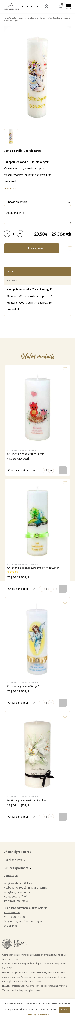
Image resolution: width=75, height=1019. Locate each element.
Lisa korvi (35, 248)
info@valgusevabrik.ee (17, 892)
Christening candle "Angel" (23, 686)
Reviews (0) (12, 280)
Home (6, 18)
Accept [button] (64, 1009)
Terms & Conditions (37, 1014)
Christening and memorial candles (24, 18)
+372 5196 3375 (12, 896)
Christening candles (48, 18)
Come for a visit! (30, 6)
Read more (10, 188)
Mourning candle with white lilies (26, 800)
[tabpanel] (37, 76)
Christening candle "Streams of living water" (33, 567)
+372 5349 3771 (12, 912)
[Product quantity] (13, 233)
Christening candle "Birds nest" (25, 453)
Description (12, 271)
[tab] (11, 136)
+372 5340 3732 (12, 900)
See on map (11, 925)
